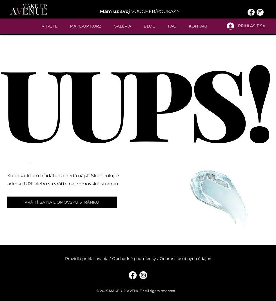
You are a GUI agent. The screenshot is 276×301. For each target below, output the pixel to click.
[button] (140, 11)
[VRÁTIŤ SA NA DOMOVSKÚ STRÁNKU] (62, 202)
